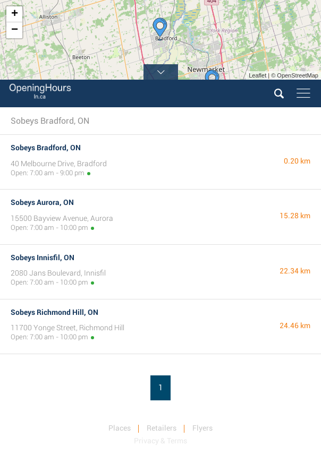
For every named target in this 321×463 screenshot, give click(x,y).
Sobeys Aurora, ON (42, 202)
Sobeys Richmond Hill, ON (54, 312)
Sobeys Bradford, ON (46, 147)
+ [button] (14, 14)
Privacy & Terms (160, 440)
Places (119, 428)
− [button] (14, 30)
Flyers (202, 428)
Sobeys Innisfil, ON (42, 257)
